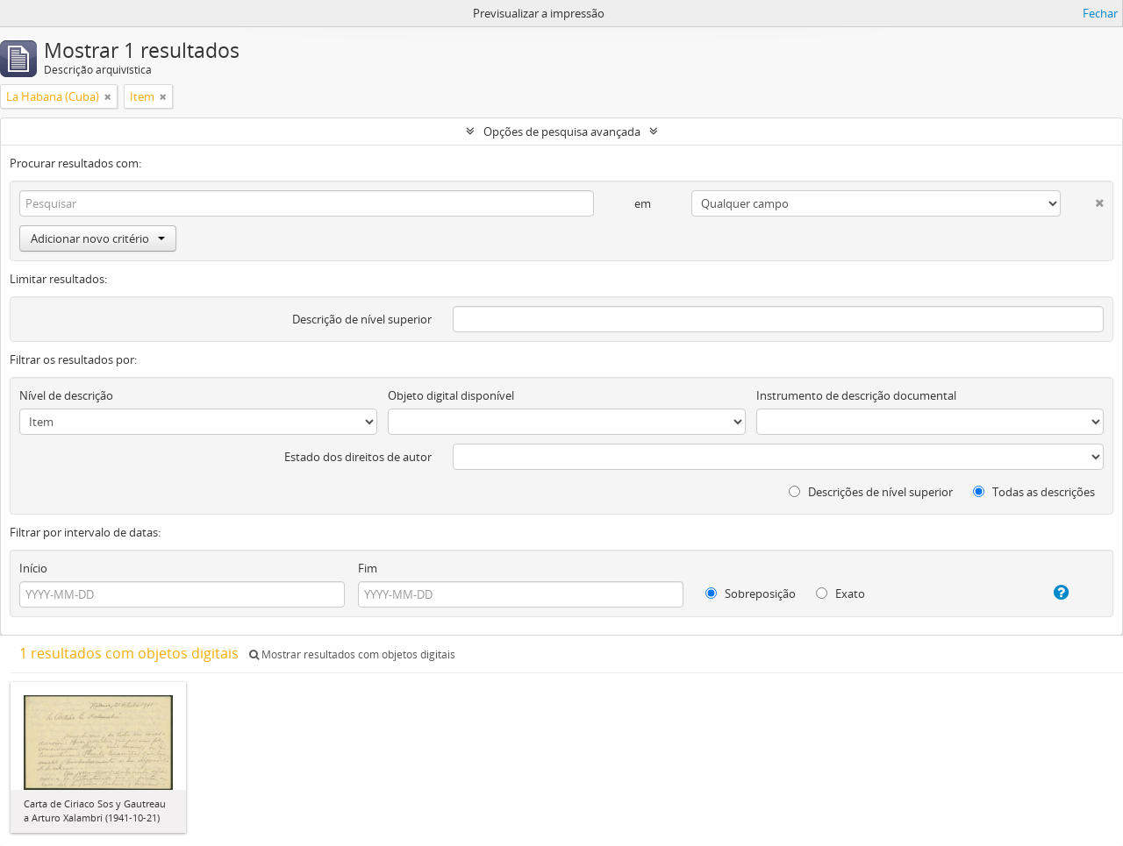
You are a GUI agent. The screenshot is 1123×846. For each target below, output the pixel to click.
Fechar (1100, 13)
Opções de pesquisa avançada (561, 131)
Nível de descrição (66, 395)
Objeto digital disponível (451, 395)
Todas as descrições (1034, 492)
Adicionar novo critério (98, 238)
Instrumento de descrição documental (856, 395)
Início (33, 568)
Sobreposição (750, 593)
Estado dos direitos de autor (358, 457)
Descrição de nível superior (362, 319)
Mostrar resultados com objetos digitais (352, 654)
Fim (367, 568)
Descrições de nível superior (871, 492)
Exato (840, 593)
